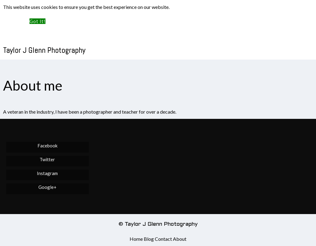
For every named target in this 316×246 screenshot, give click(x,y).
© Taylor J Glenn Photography (158, 224)
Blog (149, 239)
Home (136, 239)
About (179, 239)
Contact (163, 239)
